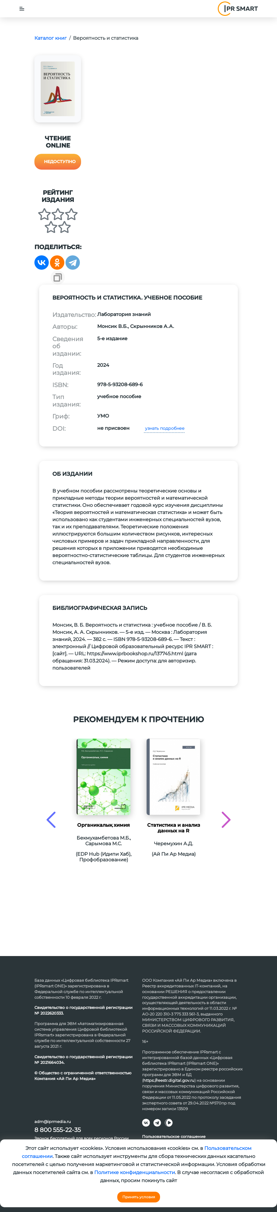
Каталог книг (50, 38)
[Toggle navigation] (21, 8)
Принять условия (138, 1197)
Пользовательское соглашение (174, 1136)
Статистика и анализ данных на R (173, 828)
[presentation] (51, 819)
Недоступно (60, 161)
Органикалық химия (103, 825)
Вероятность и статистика (105, 38)
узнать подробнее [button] (164, 428)
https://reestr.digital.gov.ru (168, 1080)
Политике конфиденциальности (134, 1172)
